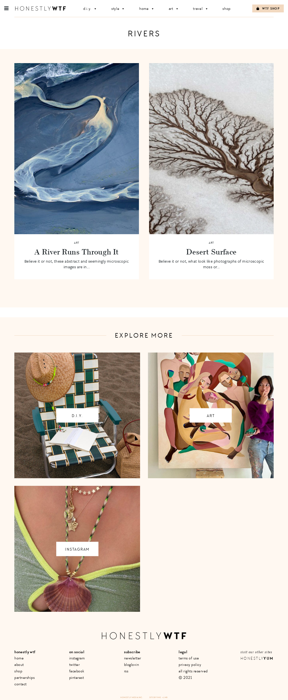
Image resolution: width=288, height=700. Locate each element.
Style (118, 8)
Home (147, 8)
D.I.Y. (90, 8)
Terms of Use (189, 658)
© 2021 (185, 677)
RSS (126, 671)
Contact (20, 684)
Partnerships (24, 677)
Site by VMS (155, 697)
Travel (200, 8)
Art (174, 8)
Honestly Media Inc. (131, 697)
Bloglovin (131, 664)
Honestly (257, 658)
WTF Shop (268, 8)
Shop (226, 8)
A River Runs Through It (76, 251)
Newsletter (132, 658)
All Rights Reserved (193, 671)
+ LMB (165, 697)
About (19, 664)
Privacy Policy (190, 664)
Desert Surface (211, 251)
